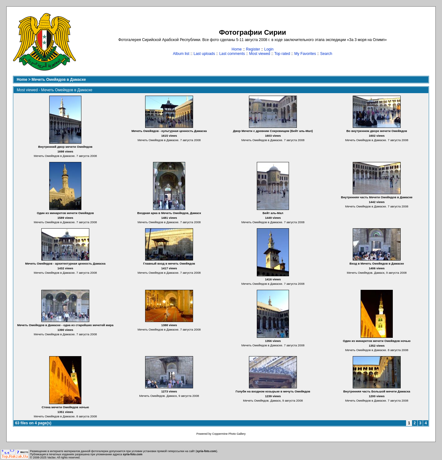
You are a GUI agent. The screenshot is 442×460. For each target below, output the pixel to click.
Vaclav (51, 457)
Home (237, 49)
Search (326, 53)
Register (253, 49)
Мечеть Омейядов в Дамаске (59, 79)
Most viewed (259, 53)
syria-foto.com (206, 451)
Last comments (232, 53)
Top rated (282, 53)
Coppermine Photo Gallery (228, 433)
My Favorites (305, 53)
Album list (181, 53)
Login (269, 49)
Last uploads (204, 53)
